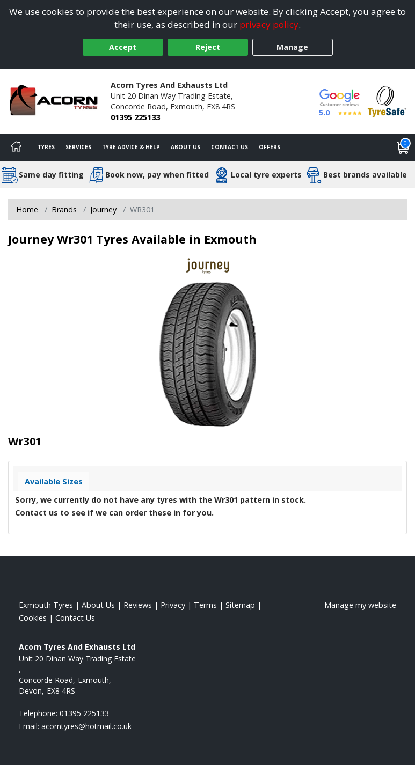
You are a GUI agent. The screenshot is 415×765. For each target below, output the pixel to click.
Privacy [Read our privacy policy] (173, 605)
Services (78, 147)
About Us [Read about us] (98, 605)
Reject (207, 47)
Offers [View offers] (269, 147)
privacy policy (268, 24)
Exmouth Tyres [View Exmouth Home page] (46, 605)
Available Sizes (54, 481)
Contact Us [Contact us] (229, 147)
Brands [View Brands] (64, 209)
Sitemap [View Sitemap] (240, 605)
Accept (122, 47)
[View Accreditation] (387, 100)
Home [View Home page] (27, 209)
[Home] (16, 147)
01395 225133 (135, 117)
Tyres (46, 147)
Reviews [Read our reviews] (137, 605)
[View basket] (403, 147)
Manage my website (360, 605)
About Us (185, 147)
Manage (292, 47)
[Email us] (86, 726)
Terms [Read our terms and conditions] (205, 605)
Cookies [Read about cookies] (33, 618)
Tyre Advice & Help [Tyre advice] (131, 147)
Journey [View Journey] (103, 209)
